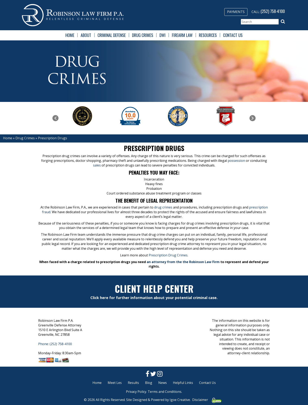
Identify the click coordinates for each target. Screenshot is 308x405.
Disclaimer (200, 399)
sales (97, 165)
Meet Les (115, 382)
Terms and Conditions (164, 391)
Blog (148, 382)
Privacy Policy (136, 391)
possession (236, 160)
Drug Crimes (142, 35)
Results (133, 382)
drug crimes (163, 207)
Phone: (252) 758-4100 (55, 344)
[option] (82, 116)
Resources (208, 35)
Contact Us (233, 35)
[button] (283, 21)
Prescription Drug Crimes (168, 255)
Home (69, 35)
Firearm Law (182, 35)
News (162, 382)
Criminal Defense (112, 35)
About (86, 35)
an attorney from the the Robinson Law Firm (183, 262)
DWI (162, 35)
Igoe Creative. (180, 399)
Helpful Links (183, 382)
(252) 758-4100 (273, 11)
